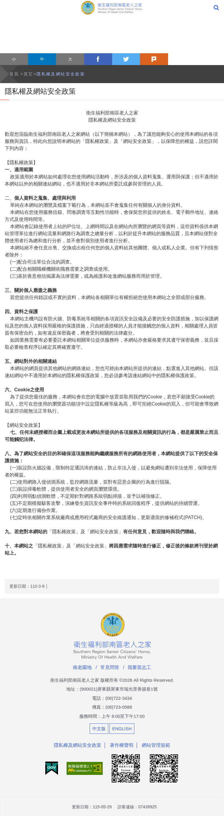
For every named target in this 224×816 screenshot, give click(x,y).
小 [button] (14, 59)
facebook (98, 59)
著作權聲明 (121, 745)
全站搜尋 (216, 7)
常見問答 (109, 667)
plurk (154, 59)
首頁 (14, 74)
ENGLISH (122, 728)
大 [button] (70, 59)
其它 (28, 74)
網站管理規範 (156, 745)
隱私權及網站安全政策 (60, 74)
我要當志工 (139, 667)
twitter (126, 59)
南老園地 (82, 667)
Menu (7, 7)
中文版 (99, 728)
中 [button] (42, 59)
